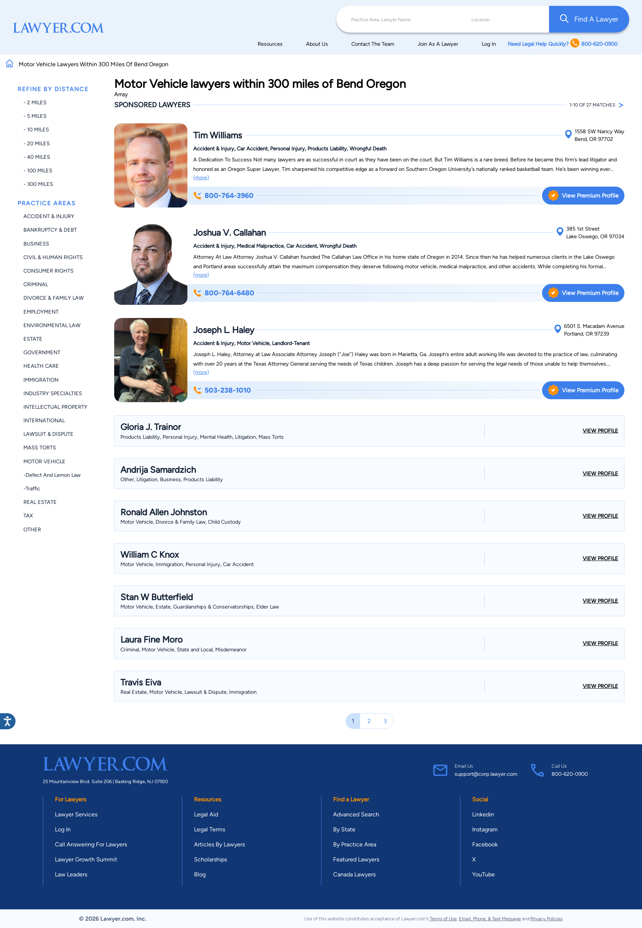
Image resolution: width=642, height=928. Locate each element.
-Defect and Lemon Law (52, 475)
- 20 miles (36, 143)
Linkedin (483, 814)
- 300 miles (38, 184)
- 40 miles (36, 157)
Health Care (41, 366)
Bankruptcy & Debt (50, 230)
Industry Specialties (52, 393)
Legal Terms (209, 829)
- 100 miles (37, 170)
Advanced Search (356, 814)
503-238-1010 (222, 390)
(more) (201, 177)
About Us (317, 44)
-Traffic (31, 488)
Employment (41, 311)
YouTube (483, 874)
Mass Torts (39, 447)
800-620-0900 (570, 774)
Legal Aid (206, 814)
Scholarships (210, 859)
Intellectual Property (55, 407)
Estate (32, 339)
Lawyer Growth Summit (86, 859)
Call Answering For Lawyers (91, 844)
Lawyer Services (76, 814)
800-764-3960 (223, 195)
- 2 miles (34, 102)
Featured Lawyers (356, 859)
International (44, 420)
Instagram (485, 829)
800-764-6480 (223, 293)
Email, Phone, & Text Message (490, 918)
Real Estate (40, 502)
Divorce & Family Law (53, 298)
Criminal (35, 284)
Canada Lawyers (354, 874)
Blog (200, 874)
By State (344, 829)
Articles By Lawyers (219, 844)
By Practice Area (354, 844)
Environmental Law (52, 325)
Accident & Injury (48, 216)
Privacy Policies (546, 918)
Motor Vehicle (44, 461)
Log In (489, 44)
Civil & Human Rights (53, 257)
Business (36, 243)
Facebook (485, 844)
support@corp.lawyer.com (486, 774)
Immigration (41, 380)
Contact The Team (372, 44)
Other (32, 529)
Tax (28, 515)
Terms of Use (443, 918)
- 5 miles (34, 116)
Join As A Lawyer (438, 44)
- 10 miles (36, 129)
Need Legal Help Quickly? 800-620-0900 (562, 43)
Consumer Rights (48, 270)
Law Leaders (71, 874)
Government (41, 352)
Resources (270, 44)
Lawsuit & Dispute (48, 434)
